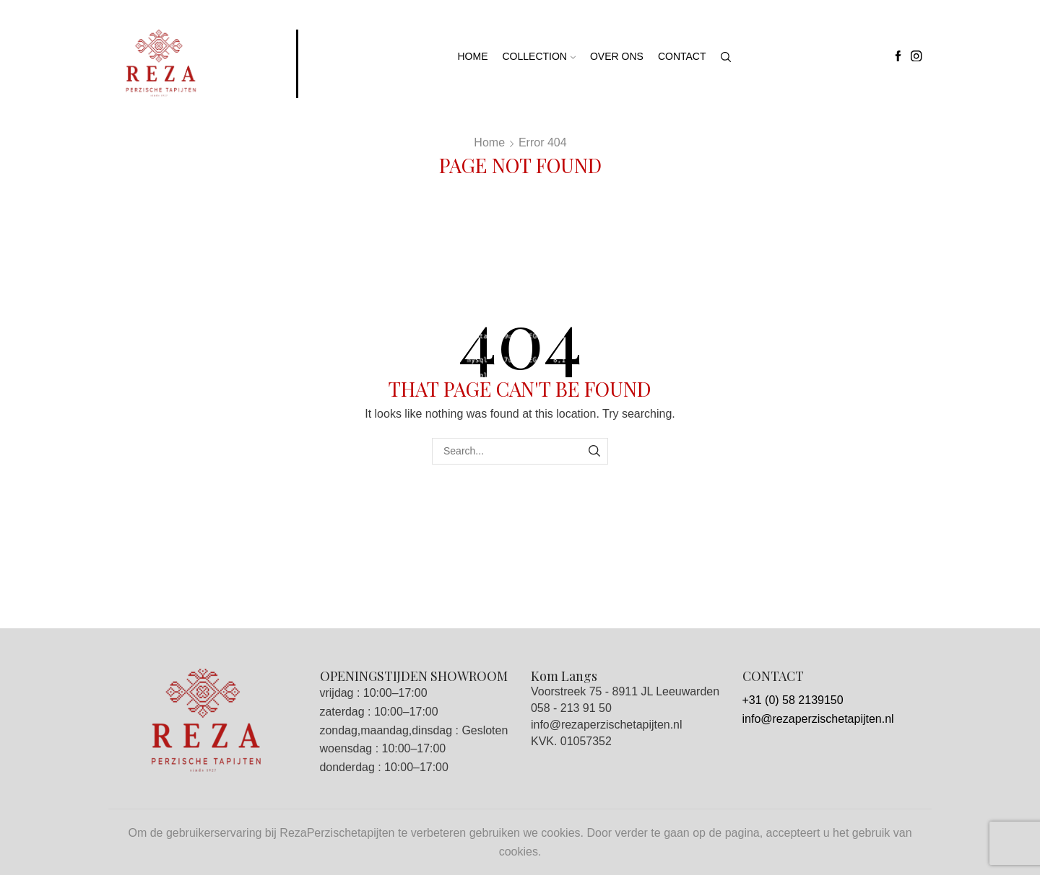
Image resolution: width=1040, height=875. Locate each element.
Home (473, 56)
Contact (682, 56)
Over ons (617, 56)
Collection (539, 56)
